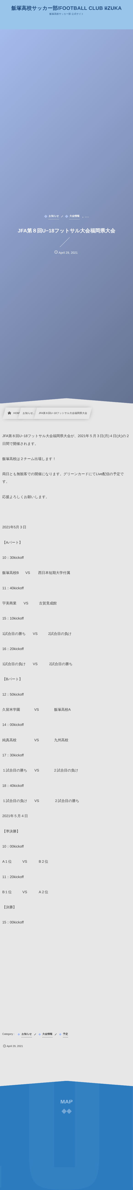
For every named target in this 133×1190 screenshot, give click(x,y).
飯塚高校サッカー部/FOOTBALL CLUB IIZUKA (66, 8)
